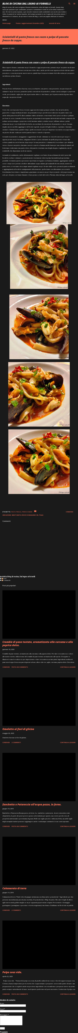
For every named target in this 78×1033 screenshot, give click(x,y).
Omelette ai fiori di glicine (18, 729)
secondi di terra (54, 23)
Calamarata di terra (14, 888)
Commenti (6, 580)
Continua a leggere (68, 667)
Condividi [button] (69, 512)
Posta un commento (20, 667)
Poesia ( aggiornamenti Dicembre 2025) (30, 23)
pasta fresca (16, 512)
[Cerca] (69, 3)
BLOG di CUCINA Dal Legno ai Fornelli (26, 3)
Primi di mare (27, 512)
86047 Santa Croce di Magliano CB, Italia (27, 515)
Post (4, 578)
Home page (6, 23)
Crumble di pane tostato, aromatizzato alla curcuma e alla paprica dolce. (37, 643)
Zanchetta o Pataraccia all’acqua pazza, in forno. (31, 804)
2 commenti (16, 742)
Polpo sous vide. (12, 972)
